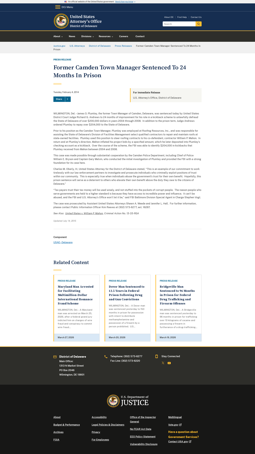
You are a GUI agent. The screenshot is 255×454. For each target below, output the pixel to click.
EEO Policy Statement (142, 436)
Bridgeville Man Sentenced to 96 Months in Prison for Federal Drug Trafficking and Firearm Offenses (177, 295)
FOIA (56, 439)
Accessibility (99, 417)
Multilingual (175, 417)
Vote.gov (175, 424)
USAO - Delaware (63, 242)
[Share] (62, 99)
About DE (168, 17)
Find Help (182, 17)
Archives (58, 432)
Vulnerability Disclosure (143, 444)
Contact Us (196, 17)
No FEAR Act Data (140, 429)
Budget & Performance (66, 424)
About (57, 417)
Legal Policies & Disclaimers (108, 424)
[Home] (78, 27)
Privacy (96, 432)
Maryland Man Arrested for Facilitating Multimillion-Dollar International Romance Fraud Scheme (75, 295)
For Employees (100, 439)
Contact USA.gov (180, 441)
